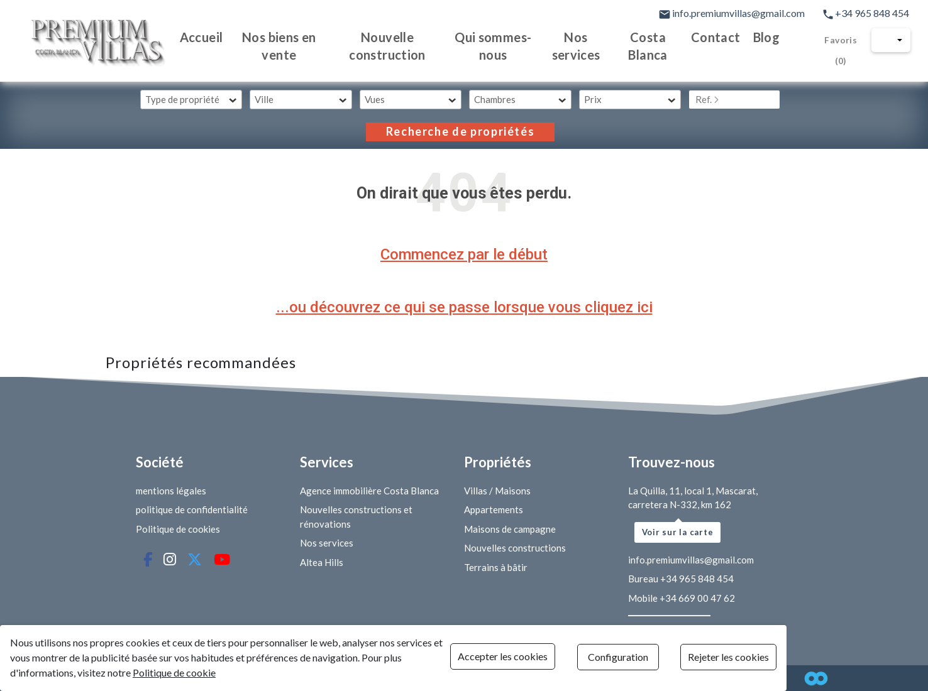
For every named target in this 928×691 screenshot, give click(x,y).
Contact (716, 37)
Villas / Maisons (497, 490)
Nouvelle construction (371, 46)
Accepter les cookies (546, 658)
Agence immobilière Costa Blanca (369, 490)
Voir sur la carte (678, 532)
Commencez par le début (464, 254)
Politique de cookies (178, 529)
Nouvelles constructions (515, 547)
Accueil (175, 37)
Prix (593, 99)
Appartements (493, 509)
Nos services (570, 46)
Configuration (710, 658)
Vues (375, 99)
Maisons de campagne (510, 529)
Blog (766, 37)
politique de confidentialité (192, 509)
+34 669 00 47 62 (697, 598)
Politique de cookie (76, 673)
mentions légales (171, 490)
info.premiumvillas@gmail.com (732, 13)
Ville (264, 99)
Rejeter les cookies (869, 658)
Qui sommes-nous (482, 46)
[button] (891, 40)
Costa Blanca (645, 46)
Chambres (495, 99)
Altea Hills (321, 562)
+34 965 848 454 (867, 13)
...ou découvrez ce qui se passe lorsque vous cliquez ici (464, 307)
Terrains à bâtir (496, 567)
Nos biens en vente (256, 46)
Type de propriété (182, 99)
